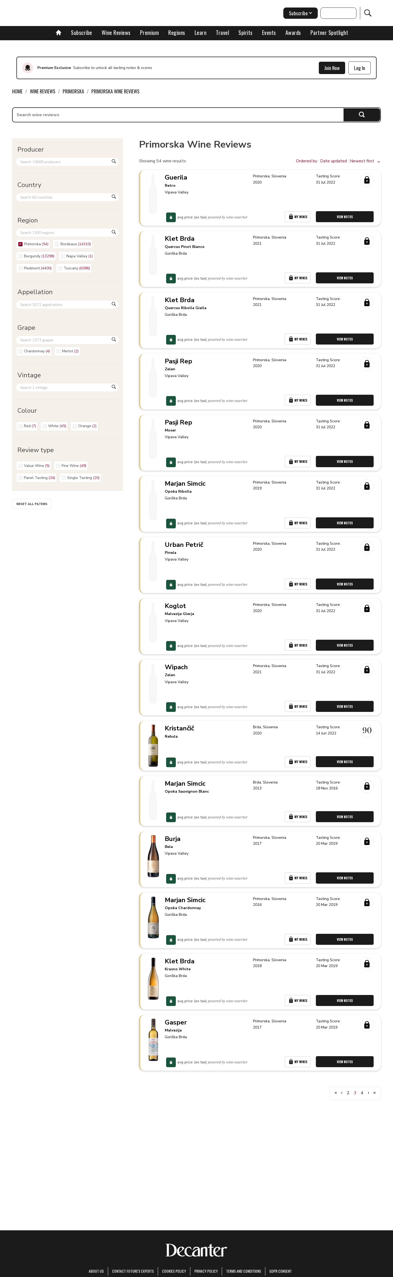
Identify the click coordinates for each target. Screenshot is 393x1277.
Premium (149, 32)
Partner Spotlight (329, 32)
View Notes (346, 219)
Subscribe (81, 32)
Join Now (332, 67)
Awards (293, 32)
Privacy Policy (206, 1271)
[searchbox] (178, 115)
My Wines (298, 219)
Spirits (245, 32)
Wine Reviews (116, 32)
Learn (201, 32)
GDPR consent (280, 1271)
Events (269, 32)
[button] (338, 161)
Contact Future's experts (133, 1271)
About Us (96, 1271)
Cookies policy (174, 1271)
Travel (222, 32)
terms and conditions (243, 1271)
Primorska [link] (73, 91)
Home (17, 91)
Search (362, 115)
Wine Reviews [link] (42, 91)
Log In (359, 67)
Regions (176, 32)
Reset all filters (31, 504)
